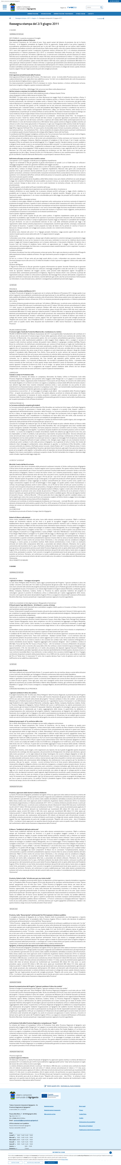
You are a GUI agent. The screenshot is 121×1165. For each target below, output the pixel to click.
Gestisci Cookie (15, 1162)
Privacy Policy (65, 1159)
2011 (28, 18)
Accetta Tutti (51, 1162)
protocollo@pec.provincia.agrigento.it (26, 1120)
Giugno (34, 18)
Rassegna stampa (20, 18)
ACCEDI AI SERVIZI (114, 1)
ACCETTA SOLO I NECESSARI (33, 1162)
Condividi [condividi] (100, 18)
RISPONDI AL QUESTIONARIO (70, 1086)
